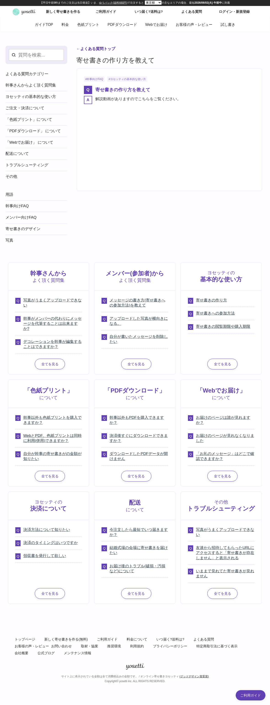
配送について (17, 153)
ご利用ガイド (107, 639)
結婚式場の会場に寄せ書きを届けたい (139, 550)
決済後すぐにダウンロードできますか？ (139, 438)
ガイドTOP (44, 25)
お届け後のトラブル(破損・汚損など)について (137, 568)
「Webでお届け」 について (29, 142)
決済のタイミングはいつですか (50, 543)
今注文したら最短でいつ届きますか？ (139, 532)
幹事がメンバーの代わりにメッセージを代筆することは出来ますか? (52, 323)
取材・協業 (89, 646)
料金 (65, 25)
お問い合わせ (61, 646)
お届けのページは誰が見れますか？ (223, 420)
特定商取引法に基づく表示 (217, 646)
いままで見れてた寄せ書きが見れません (225, 573)
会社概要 (21, 653)
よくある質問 (203, 639)
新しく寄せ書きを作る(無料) (66, 639)
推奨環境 (114, 646)
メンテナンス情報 (77, 653)
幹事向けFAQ (95, 79)
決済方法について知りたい (46, 529)
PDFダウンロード (122, 25)
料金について (137, 639)
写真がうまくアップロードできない (52, 302)
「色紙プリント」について (28, 119)
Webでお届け (156, 25)
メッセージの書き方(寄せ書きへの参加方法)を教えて (137, 302)
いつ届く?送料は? (170, 639)
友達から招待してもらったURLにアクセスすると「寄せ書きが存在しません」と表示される (225, 553)
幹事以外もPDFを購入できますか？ (137, 420)
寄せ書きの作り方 (211, 300)
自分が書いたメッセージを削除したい (139, 339)
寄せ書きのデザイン (22, 229)
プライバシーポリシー (170, 646)
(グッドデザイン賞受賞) (194, 676)
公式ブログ (46, 653)
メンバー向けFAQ (21, 217)
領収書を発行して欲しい (44, 556)
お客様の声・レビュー (194, 25)
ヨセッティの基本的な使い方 (128, 79)
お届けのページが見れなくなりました (225, 438)
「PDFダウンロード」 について (33, 131)
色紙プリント (88, 25)
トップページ (25, 639)
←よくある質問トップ (95, 49)
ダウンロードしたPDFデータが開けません (139, 456)
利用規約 (137, 646)
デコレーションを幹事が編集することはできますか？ (52, 344)
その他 (11, 176)
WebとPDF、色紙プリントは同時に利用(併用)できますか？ (52, 438)
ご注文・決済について (24, 108)
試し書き (228, 25)
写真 (9, 240)
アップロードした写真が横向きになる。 (139, 321)
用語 (9, 194)
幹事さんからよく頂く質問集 (30, 85)
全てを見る (50, 364)
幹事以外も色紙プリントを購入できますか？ (52, 420)
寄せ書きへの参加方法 (215, 313)
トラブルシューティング (26, 165)
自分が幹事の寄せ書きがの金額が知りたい (52, 456)
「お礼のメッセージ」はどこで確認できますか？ (225, 456)
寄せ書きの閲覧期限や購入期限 (223, 326)
